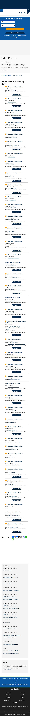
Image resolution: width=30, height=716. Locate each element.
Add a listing (15, 28)
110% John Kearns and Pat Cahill (9, 593)
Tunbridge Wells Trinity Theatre (14, 352)
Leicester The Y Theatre (13, 297)
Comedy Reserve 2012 (7, 566)
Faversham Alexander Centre (14, 461)
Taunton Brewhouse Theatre (14, 511)
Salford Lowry (11, 172)
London (15, 31)
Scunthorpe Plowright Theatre (14, 273)
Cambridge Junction (12, 110)
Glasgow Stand (11, 480)
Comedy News (8, 689)
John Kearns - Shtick (7, 579)
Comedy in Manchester (16, 680)
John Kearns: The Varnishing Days (10, 624)
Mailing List (8, 690)
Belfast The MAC (11, 153)
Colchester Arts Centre (12, 133)
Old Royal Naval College (13, 338)
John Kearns (8, 60)
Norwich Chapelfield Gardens (14, 322)
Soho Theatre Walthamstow (13, 363)
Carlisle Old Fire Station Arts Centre (15, 438)
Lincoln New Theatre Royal (13, 254)
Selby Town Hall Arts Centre (13, 285)
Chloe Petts (10, 323)
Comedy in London (6, 680)
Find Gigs (15, 25)
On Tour (22, 690)
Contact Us (22, 696)
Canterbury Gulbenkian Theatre (14, 375)
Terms (22, 693)
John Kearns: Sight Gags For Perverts (10, 573)
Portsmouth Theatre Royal (13, 141)
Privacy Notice (7, 696)
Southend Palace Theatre (13, 122)
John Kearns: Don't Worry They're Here (11, 586)
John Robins (22, 340)
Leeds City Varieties (12, 261)
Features (22, 692)
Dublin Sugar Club (11, 160)
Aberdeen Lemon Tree (12, 426)
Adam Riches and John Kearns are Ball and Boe (12, 631)
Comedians (22, 689)
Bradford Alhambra (12, 86)
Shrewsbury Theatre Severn (13, 215)
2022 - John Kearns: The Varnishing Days (11, 646)
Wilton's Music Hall (12, 184)
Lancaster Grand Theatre (13, 406)
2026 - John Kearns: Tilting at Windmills (11, 649)
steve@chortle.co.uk (7, 665)
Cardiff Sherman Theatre (13, 523)
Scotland (15, 33)
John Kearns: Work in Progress (9, 633)
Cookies (8, 695)
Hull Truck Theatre (12, 504)
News (20, 71)
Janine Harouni (11, 340)
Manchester (22, 31)
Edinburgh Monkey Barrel (13, 445)
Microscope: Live (6, 615)
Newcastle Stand (11, 468)
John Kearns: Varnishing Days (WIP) (10, 613)
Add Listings (8, 693)
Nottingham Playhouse (12, 309)
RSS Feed (8, 692)
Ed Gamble (15, 323)
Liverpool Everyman (12, 418)
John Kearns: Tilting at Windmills (15, 83)
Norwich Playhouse (12, 453)
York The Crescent (11, 227)
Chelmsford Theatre (12, 98)
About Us (22, 695)
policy (14, 711)
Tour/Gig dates (6, 71)
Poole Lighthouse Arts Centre (14, 395)
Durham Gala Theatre (12, 492)
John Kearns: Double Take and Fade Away (11, 604)
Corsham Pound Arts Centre (13, 383)
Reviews (15, 71)
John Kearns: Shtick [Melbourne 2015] (10, 640)
